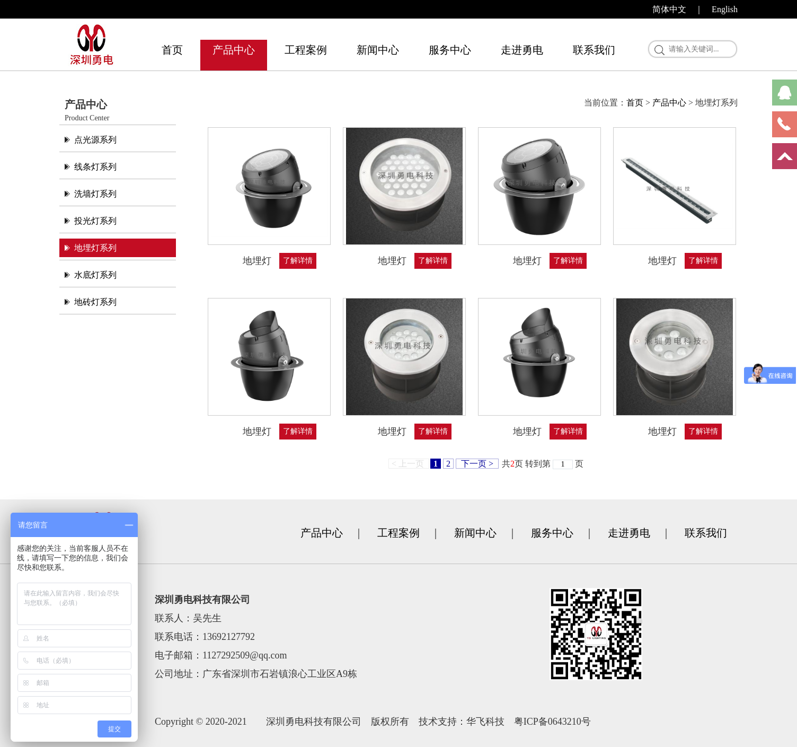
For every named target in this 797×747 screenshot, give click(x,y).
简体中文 (669, 9)
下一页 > (477, 463)
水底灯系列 (95, 274)
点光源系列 (95, 139)
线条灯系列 (95, 166)
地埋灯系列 (95, 247)
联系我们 (594, 50)
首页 (172, 50)
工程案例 (306, 50)
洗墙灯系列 (95, 193)
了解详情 (298, 261)
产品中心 (233, 50)
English (725, 9)
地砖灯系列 (95, 301)
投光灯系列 (95, 220)
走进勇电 (522, 50)
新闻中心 (378, 50)
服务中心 (450, 50)
